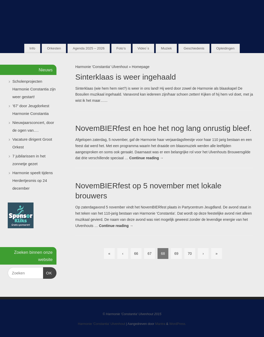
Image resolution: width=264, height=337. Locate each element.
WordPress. (177, 324)
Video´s (143, 48)
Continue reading (146, 158)
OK (47, 272)
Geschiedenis (194, 48)
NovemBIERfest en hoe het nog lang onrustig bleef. (163, 128)
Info (32, 48)
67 (149, 253)
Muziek (166, 48)
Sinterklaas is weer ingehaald (125, 77)
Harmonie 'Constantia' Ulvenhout (101, 67)
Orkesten (54, 48)
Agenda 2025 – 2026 (88, 48)
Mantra (160, 324)
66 (136, 253)
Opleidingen (225, 48)
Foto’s (121, 48)
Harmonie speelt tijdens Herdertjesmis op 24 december (32, 180)
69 (176, 253)
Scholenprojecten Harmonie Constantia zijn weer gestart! (34, 89)
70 (190, 253)
